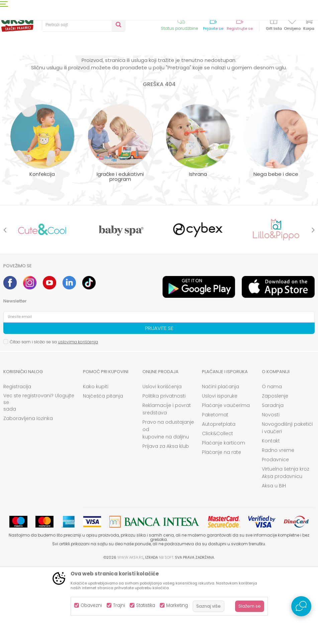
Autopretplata (218, 479)
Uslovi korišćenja (162, 441)
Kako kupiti (95, 441)
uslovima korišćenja (78, 397)
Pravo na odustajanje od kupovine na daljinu (168, 484)
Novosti (271, 470)
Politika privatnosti (164, 451)
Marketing (177, 605)
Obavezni (91, 605)
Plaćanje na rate (221, 507)
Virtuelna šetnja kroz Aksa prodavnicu (285, 528)
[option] (42, 285)
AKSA (8, 68)
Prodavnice (275, 514)
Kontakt (271, 496)
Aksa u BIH (274, 541)
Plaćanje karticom (223, 498)
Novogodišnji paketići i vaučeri (287, 483)
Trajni (119, 605)
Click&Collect (217, 488)
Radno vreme (278, 505)
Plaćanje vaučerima (226, 460)
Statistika (145, 605)
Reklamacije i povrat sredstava (166, 464)
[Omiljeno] (292, 21)
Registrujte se (240, 28)
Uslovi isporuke (219, 451)
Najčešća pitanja (103, 451)
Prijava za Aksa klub (165, 501)
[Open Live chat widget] (301, 606)
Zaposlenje (275, 451)
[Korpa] (308, 24)
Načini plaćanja (220, 441)
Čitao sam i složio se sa (54, 397)
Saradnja (273, 460)
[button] (83, 25)
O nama (272, 441)
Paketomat (215, 470)
